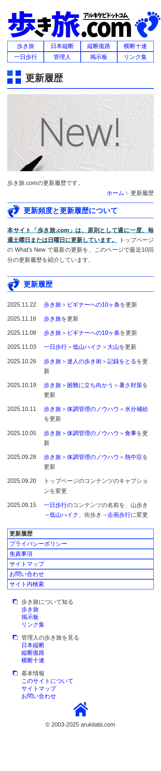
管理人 (62, 57)
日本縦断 (62, 46)
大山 (113, 347)
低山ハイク (87, 347)
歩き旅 (25, 46)
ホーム (115, 193)
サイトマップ (26, 564)
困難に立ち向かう (90, 385)
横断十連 (135, 46)
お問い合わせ (26, 574)
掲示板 (98, 57)
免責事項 (21, 554)
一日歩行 (25, 57)
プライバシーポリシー (38, 544)
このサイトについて (47, 681)
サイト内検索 (26, 584)
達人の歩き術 (84, 361)
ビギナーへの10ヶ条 (93, 305)
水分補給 (136, 409)
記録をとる (121, 361)
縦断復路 (98, 46)
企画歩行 (119, 515)
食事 (130, 433)
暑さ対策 (130, 385)
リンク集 (135, 57)
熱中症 (133, 457)
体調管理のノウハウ (93, 409)
